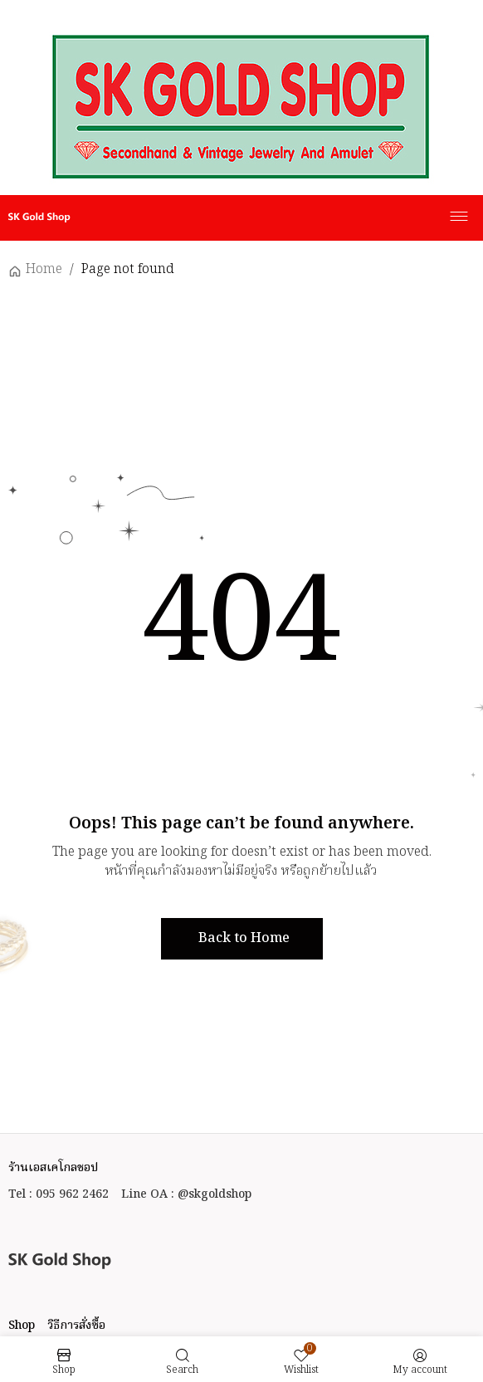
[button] (242, 939)
